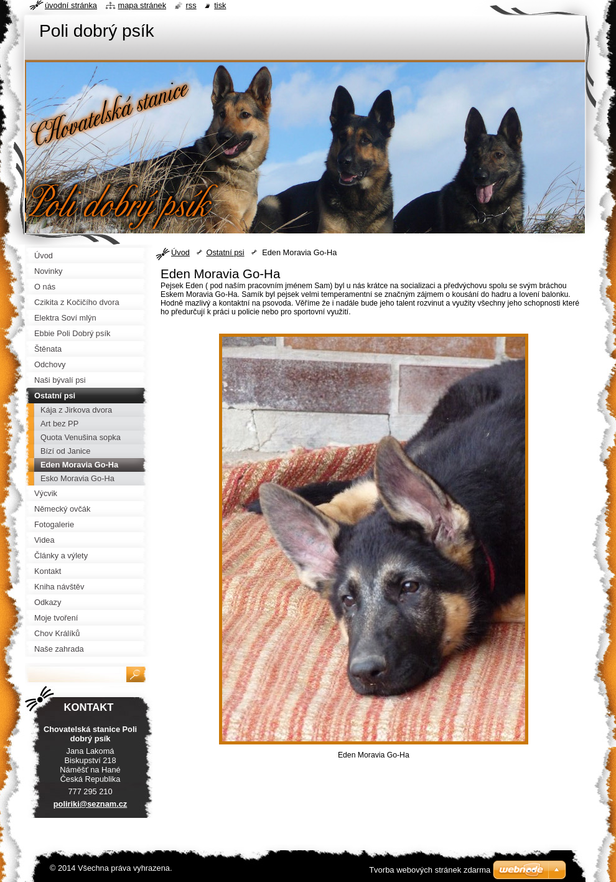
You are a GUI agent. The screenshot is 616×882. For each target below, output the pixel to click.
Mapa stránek (142, 5)
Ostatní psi (225, 252)
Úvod (180, 252)
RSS (191, 5)
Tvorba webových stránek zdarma (429, 870)
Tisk (220, 5)
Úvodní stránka (71, 5)
